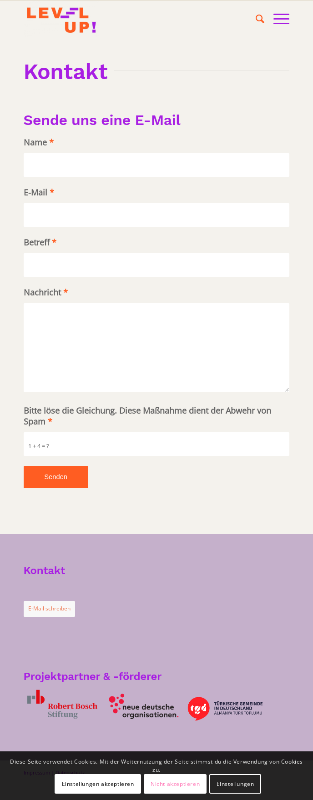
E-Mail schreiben (49, 608)
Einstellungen (235, 784)
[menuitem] (255, 18)
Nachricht (46, 292)
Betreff (40, 242)
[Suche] (255, 18)
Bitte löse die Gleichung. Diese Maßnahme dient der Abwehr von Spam (147, 416)
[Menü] (276, 18)
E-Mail (39, 192)
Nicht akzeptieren (175, 784)
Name (39, 142)
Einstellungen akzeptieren (98, 784)
